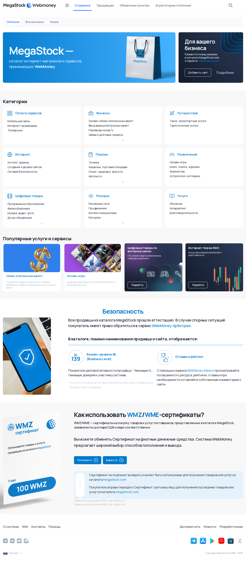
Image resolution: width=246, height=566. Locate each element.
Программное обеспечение (25, 204)
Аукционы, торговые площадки (108, 167)
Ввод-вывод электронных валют (109, 125)
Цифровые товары (29, 196)
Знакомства (177, 171)
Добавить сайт (198, 72)
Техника (94, 162)
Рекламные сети (99, 204)
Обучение (176, 204)
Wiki (25, 527)
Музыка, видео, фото (20, 213)
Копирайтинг (178, 208)
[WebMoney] (41, 5)
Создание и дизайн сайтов (24, 167)
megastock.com (114, 479)
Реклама (102, 196)
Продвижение (97, 208)
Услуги (182, 196)
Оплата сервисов (28, 113)
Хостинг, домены (18, 162)
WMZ (134, 414)
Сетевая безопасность (22, 171)
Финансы (103, 113)
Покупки (102, 154)
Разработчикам (231, 527)
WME (152, 414)
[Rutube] (26, 540)
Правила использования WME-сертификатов (99, 504)
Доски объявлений (19, 218)
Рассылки (95, 217)
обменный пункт (208, 61)
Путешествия (187, 113)
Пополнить (87, 460)
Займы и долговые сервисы (106, 135)
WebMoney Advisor (200, 370)
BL (150, 370)
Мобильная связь (18, 121)
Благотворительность (184, 213)
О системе (11, 527)
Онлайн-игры (178, 162)
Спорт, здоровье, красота (106, 171)
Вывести (115, 460)
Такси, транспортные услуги (188, 121)
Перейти (137, 285)
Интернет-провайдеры (22, 126)
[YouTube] (19, 540)
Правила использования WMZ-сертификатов (99, 500)
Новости (210, 527)
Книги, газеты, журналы (184, 167)
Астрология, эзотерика (185, 176)
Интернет (23, 154)
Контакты (38, 527)
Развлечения (187, 154)
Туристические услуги (184, 125)
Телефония (14, 130)
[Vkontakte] (12, 540)
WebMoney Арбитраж (171, 325)
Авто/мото (95, 176)
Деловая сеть (190, 527)
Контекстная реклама (102, 213)
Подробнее (225, 72)
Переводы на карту (101, 130)
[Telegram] (5, 540)
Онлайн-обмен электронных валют (111, 121)
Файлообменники (18, 208)
